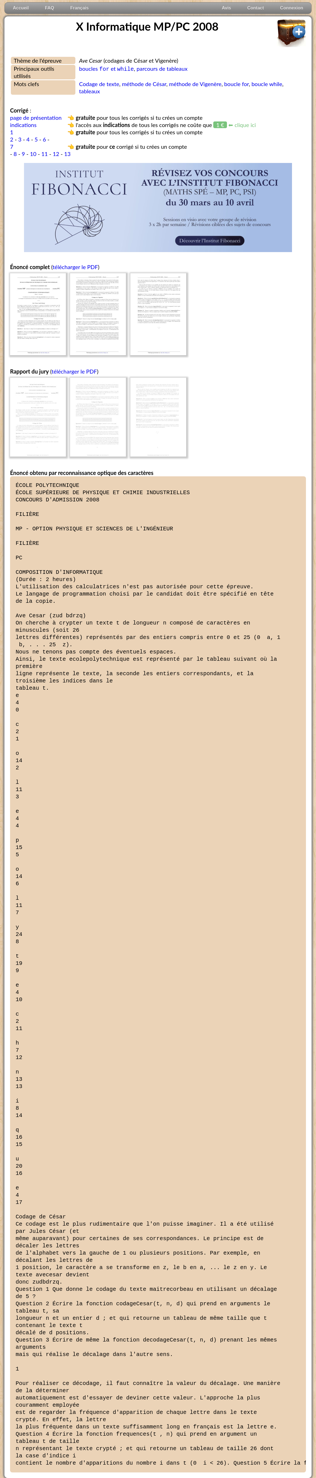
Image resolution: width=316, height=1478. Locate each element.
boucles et (106, 68)
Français (79, 8)
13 (67, 153)
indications (23, 124)
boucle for (236, 84)
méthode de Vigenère (195, 84)
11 (44, 153)
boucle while (267, 84)
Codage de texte (99, 84)
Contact (255, 8)
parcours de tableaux (162, 68)
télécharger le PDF (75, 267)
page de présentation (36, 117)
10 (33, 153)
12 (56, 153)
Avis (226, 8)
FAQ (49, 8)
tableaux (89, 91)
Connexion (291, 8)
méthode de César (144, 84)
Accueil (21, 8)
